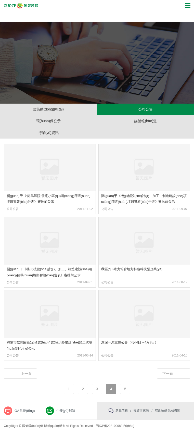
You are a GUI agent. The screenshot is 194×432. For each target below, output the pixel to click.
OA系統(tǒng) (25, 411)
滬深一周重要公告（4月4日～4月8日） (129, 342)
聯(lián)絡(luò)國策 (167, 410)
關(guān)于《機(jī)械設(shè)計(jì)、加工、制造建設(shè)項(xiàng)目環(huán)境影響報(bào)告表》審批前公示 (144, 199)
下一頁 (167, 374)
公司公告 (145, 109)
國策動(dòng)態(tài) (48, 109)
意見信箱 (121, 410)
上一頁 (26, 374)
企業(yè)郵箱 (65, 411)
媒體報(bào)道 (145, 121)
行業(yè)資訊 (48, 133)
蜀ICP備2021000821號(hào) (115, 426)
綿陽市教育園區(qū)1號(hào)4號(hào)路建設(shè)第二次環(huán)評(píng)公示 (49, 345)
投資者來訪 (141, 410)
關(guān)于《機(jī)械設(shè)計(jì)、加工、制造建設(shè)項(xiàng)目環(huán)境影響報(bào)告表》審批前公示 (49, 272)
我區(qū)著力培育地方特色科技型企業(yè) (132, 269)
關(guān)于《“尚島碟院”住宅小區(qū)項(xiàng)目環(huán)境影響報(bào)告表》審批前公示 (48, 199)
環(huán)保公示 (48, 121)
